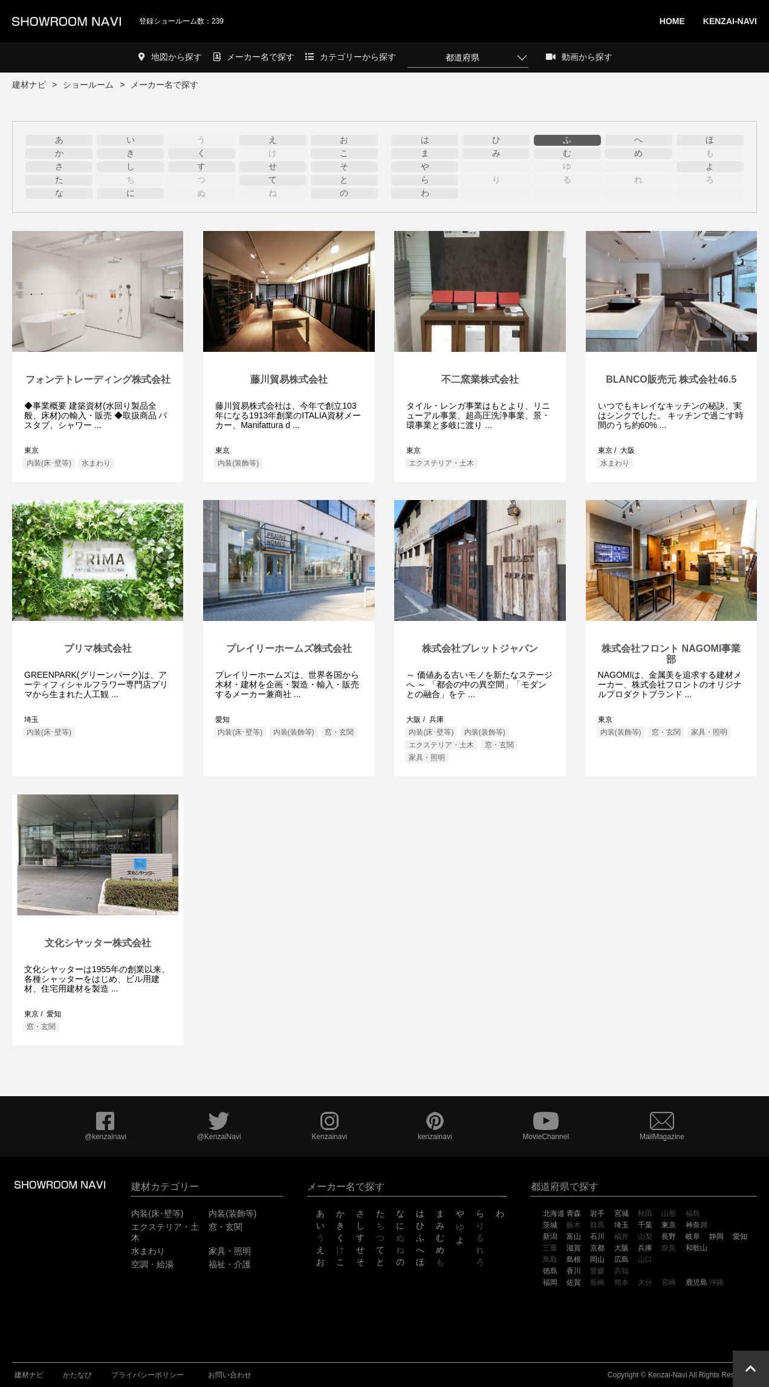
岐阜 (693, 1236)
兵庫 (645, 1248)
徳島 (550, 1271)
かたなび (77, 1375)
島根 (573, 1259)
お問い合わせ (229, 1375)
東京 (668, 1225)
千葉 (645, 1225)
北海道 (554, 1213)
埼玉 (621, 1225)
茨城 (550, 1225)
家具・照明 (427, 757)
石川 (597, 1236)
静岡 (716, 1236)
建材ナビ (29, 84)
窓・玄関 (339, 732)
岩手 (597, 1213)
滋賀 (573, 1248)
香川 (573, 1271)
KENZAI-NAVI (730, 21)
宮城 (621, 1213)
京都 (597, 1248)
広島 (621, 1259)
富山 (573, 1236)
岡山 (597, 1259)
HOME (672, 21)
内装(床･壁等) (49, 463)
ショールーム (88, 84)
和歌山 (696, 1248)
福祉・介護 (230, 1264)
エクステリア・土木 (441, 463)
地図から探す (170, 57)
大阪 (621, 1248)
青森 (573, 1213)
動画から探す (579, 57)
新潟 (550, 1236)
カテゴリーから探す (350, 57)
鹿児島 (696, 1282)
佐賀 (573, 1282)
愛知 (740, 1236)
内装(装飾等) (238, 463)
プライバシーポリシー (147, 1375)
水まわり (96, 463)
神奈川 (696, 1225)
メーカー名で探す (253, 57)
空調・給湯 (152, 1264)
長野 (668, 1236)
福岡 (550, 1282)
